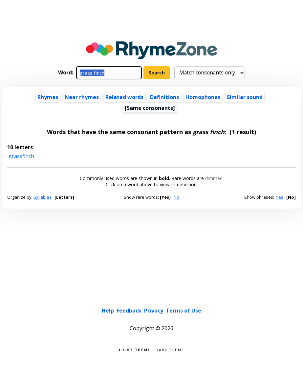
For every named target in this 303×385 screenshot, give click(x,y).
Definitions (164, 97)
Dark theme (170, 349)
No (176, 197)
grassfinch (21, 156)
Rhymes (47, 97)
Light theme (134, 349)
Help (108, 310)
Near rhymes (82, 97)
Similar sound (245, 97)
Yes (279, 197)
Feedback (129, 310)
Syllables (42, 197)
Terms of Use (183, 310)
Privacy (153, 310)
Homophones (202, 97)
